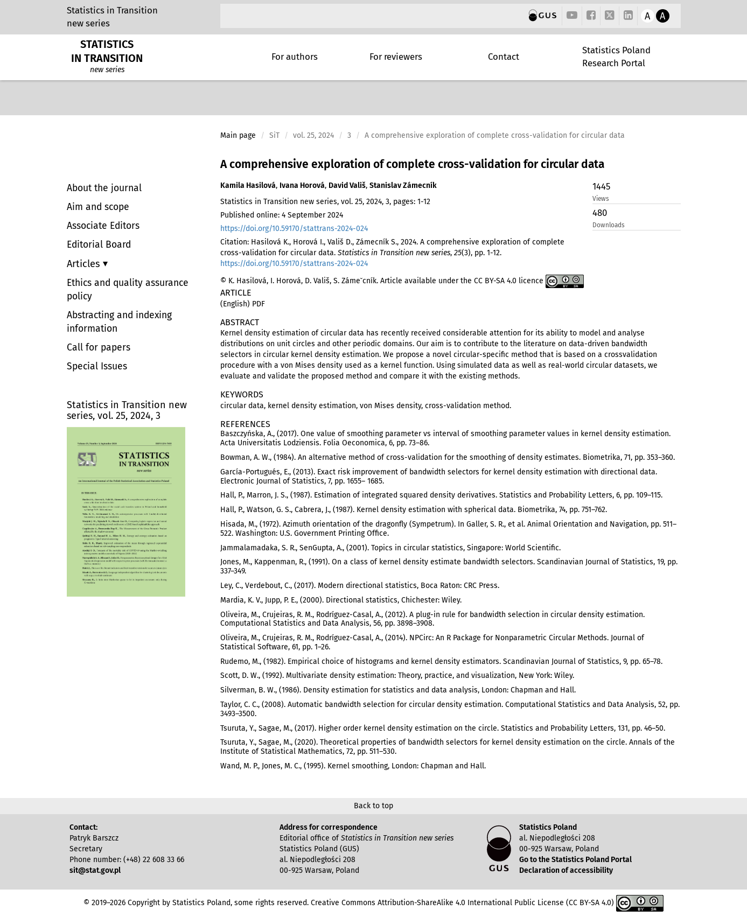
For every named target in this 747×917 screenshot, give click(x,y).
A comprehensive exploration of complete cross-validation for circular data (412, 164)
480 (599, 212)
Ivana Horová (302, 185)
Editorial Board (99, 244)
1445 (601, 186)
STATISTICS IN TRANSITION (107, 51)
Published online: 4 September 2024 (281, 215)
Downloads (608, 225)
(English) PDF (242, 304)
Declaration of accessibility (566, 870)
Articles (85, 264)
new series (88, 23)
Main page (238, 135)
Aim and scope (98, 207)
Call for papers (98, 347)
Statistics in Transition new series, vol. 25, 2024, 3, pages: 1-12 (325, 201)
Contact (503, 56)
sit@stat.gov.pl (95, 870)
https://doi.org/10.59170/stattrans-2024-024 (294, 228)
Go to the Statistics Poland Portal (575, 859)
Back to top (373, 805)
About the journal (104, 188)
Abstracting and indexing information (119, 322)
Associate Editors (103, 226)
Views (600, 198)
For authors (294, 56)
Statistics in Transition (112, 10)
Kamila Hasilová (248, 185)
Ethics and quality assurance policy (128, 289)
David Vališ (347, 185)
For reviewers (395, 56)
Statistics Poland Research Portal (616, 56)
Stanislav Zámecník (403, 185)
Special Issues (97, 366)
